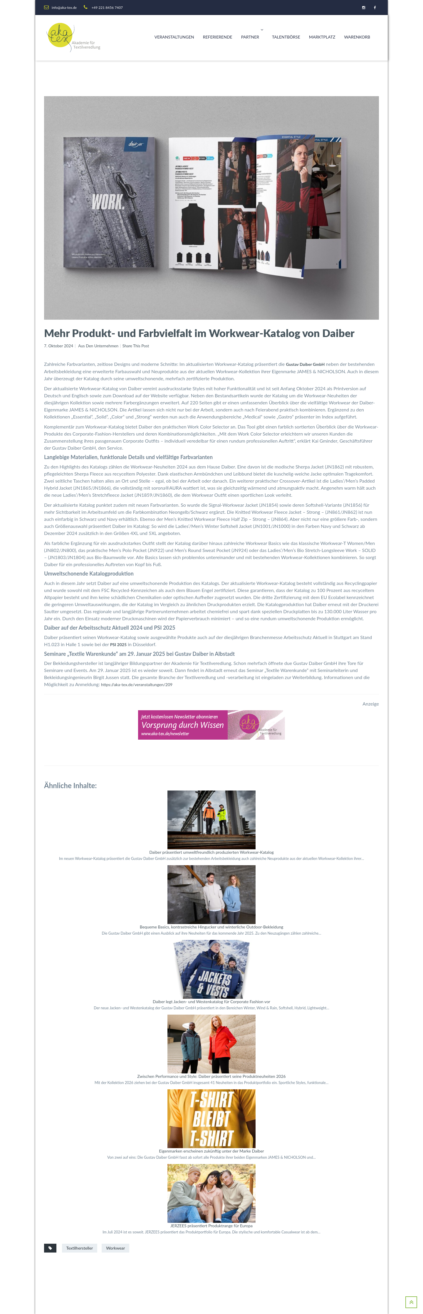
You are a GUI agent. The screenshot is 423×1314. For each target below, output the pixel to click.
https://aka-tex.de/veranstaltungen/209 (136, 684)
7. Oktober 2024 (59, 345)
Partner (252, 29)
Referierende (217, 36)
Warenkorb (357, 36)
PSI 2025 (118, 644)
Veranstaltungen (174, 36)
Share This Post (138, 345)
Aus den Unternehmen (99, 345)
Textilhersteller (79, 1247)
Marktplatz (322, 36)
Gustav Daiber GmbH (305, 364)
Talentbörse (286, 36)
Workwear (115, 1247)
